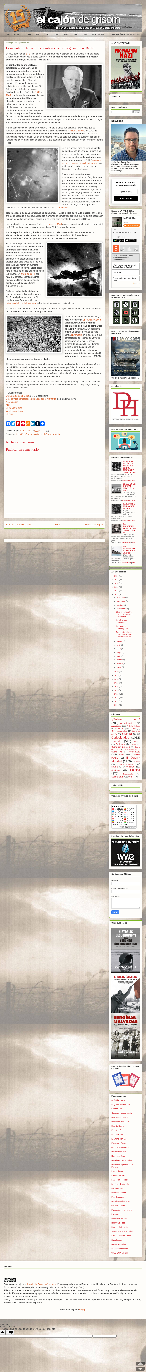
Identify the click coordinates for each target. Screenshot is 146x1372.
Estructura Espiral (118, 1143)
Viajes (132, 777)
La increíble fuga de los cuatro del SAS (129, 528)
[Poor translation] (10, 1332)
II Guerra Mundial (52, 434)
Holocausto (134, 751)
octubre (120, 605)
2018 (116, 679)
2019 (116, 675)
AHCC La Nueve (118, 1100)
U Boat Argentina (118, 1244)
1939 (29, 34)
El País (9, 414)
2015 (116, 690)
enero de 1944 (28, 274)
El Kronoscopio (117, 1134)
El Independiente (14, 408)
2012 (116, 701)
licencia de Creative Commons (41, 1284)
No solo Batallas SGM (120, 1201)
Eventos (135, 744)
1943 (66, 34)
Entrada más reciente (18, 524)
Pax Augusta (116, 1214)
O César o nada (118, 1206)
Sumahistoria (116, 1240)
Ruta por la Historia (119, 1227)
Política (135, 770)
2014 (116, 694)
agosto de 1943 (54, 224)
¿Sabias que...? (125, 719)
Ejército (137, 741)
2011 (116, 705)
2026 (116, 576)
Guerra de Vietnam (130, 749)
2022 (116, 591)
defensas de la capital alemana (21, 303)
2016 (116, 686)
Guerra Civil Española (120, 747)
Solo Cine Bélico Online (121, 1236)
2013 (116, 697)
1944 (75, 34)
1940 (38, 34)
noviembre (121, 601)
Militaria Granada (118, 1193)
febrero (120, 663)
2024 (116, 583)
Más (133, 480)
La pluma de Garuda (120, 1184)
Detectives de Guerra (120, 1122)
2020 (116, 672)
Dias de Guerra (117, 1126)
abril (119, 656)
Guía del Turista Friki (120, 1147)
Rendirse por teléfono (121, 621)
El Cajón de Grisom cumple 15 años (129, 487)
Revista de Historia (119, 1218)
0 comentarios (126, 480)
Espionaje (120, 744)
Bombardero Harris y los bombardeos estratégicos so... (125, 634)
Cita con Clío (116, 1109)
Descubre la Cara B (119, 1117)
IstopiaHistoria (117, 1171)
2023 (116, 587)
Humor (121, 754)
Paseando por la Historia (121, 1210)
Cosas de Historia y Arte (121, 1113)
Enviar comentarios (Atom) (61, 535)
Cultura (127, 734)
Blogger (83, 1309)
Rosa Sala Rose (118, 1223)
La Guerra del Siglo (119, 1180)
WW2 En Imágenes (119, 1253)
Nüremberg (76, 335)
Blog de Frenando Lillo (120, 1104)
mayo (119, 652)
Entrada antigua (93, 524)
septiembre (121, 609)
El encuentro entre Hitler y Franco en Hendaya (124, 614)
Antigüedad (116, 726)
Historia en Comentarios (121, 1160)
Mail (8, 405)
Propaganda (128, 774)
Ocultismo (115, 770)
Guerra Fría (116, 752)
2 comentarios (126, 500)
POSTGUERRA (98, 34)
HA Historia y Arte (118, 1152)
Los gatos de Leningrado (122, 627)
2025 (116, 580)
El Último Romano (119, 1139)
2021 (116, 594)
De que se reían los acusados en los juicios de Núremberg (129, 466)
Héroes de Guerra (119, 1156)
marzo (119, 660)
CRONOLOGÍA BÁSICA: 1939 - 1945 (125, 34)
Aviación (20, 434)
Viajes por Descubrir (119, 1249)
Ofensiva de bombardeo (17, 396)
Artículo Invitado (133, 726)
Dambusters (62, 208)
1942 (57, 34)
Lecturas (136, 761)
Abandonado (126, 723)
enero (119, 667)
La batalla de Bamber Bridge (129, 506)
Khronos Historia (118, 1175)
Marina (114, 766)
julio (118, 645)
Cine (134, 729)
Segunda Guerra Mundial (121, 1231)
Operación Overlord (92, 320)
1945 (85, 34)
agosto (120, 641)
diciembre (121, 598)
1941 (47, 34)
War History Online (15, 411)
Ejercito (116, 741)
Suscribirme (126, 198)
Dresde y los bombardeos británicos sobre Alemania (31, 399)
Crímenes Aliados (33, 434)
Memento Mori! (117, 1188)
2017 (116, 683)
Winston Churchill (75, 131)
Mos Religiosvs (117, 1197)
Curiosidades (120, 737)
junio (119, 649)
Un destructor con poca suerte (129, 549)
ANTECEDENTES (14, 34)
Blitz (28, 54)
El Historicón (116, 1130)
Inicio (57, 524)
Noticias (130, 766)
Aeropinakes (12, 402)
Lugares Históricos (126, 764)
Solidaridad (117, 776)
